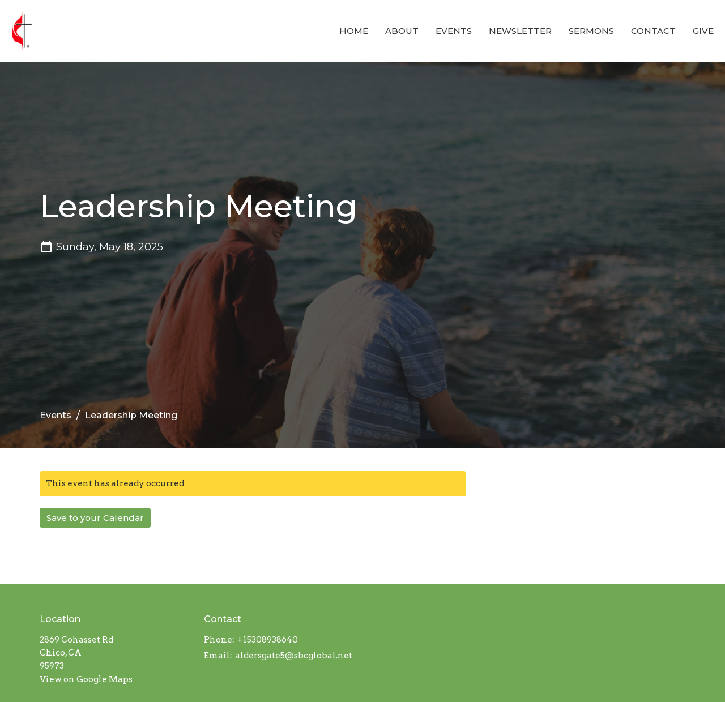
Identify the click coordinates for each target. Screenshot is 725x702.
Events (454, 30)
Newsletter (520, 30)
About (402, 30)
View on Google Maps (86, 679)
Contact (653, 30)
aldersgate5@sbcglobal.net (293, 655)
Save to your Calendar (95, 517)
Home (353, 30)
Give (703, 30)
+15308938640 (267, 640)
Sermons (591, 30)
